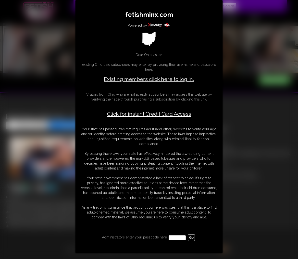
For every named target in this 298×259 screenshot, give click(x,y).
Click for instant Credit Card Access (149, 114)
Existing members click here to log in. (149, 79)
